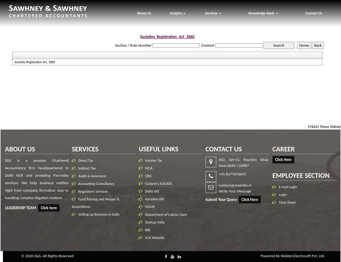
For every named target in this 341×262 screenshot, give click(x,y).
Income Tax (153, 163)
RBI (147, 233)
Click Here (252, 199)
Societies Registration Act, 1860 (34, 62)
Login (286, 194)
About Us (144, 13)
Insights (177, 13)
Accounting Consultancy (93, 184)
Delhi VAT (152, 194)
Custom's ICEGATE (158, 186)
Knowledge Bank (263, 13)
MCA (149, 171)
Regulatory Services (90, 191)
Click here (46, 207)
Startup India (155, 225)
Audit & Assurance (89, 176)
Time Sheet (290, 202)
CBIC (148, 178)
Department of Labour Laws (166, 217)
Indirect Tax (84, 168)
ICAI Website (154, 240)
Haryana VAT (154, 202)
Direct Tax (82, 160)
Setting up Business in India (95, 214)
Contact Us (314, 13)
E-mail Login (291, 187)
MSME (150, 209)
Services (213, 13)
